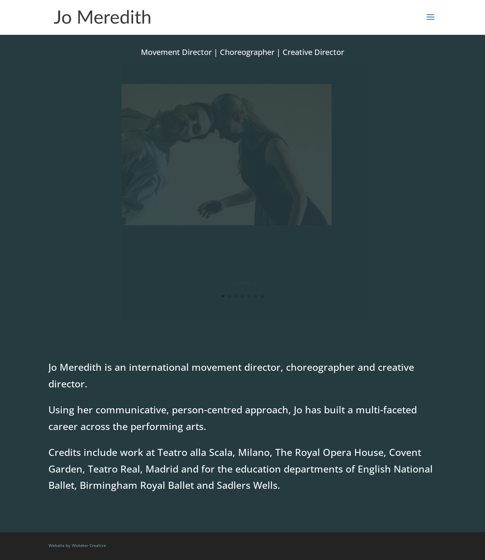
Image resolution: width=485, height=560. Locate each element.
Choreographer (247, 52)
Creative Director (313, 52)
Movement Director (176, 52)
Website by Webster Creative (77, 546)
